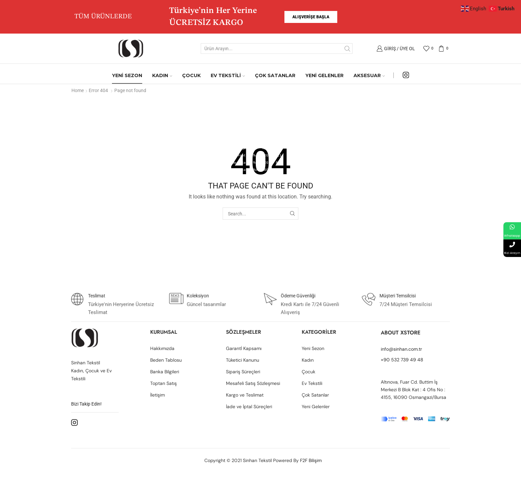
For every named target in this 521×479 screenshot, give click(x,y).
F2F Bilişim (311, 460)
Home (77, 90)
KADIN (162, 75)
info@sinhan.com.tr (401, 349)
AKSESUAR (369, 75)
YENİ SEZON (127, 75)
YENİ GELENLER (324, 75)
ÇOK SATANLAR (275, 75)
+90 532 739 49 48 (402, 360)
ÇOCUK (191, 75)
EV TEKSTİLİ (228, 75)
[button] (310, 17)
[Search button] (347, 49)
